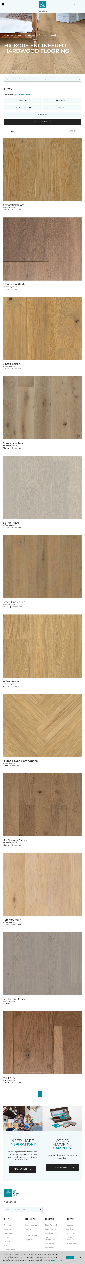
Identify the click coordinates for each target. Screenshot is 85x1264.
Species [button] (62, 108)
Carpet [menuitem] (6, 1237)
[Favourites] (78, 4)
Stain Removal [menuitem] (51, 1225)
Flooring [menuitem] (7, 1225)
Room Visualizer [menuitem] (31, 1225)
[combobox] (40, 79)
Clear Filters (24, 95)
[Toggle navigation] (3, 4)
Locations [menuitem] (70, 1229)
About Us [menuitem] (69, 1225)
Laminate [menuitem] (8, 1241)
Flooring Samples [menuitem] (28, 1230)
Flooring (20, 35)
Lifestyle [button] (62, 101)
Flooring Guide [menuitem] (51, 1233)
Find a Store (42, 11)
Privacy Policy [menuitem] (71, 1244)
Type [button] (23, 101)
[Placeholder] (21, 1209)
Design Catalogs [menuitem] (31, 1236)
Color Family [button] (23, 108)
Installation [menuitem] (49, 1248)
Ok (70, 1257)
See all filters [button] (42, 122)
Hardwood (31, 35)
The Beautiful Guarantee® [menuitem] (50, 1238)
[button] (74, 4)
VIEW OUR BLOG (23, 1169)
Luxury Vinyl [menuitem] (9, 1229)
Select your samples (62, 1167)
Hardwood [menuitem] (8, 1233)
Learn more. (56, 1260)
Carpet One (8, 35)
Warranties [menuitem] (49, 1244)
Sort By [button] (74, 131)
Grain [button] (42, 115)
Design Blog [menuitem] (29, 1240)
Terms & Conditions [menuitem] (70, 1238)
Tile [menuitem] (5, 1245)
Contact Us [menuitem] (70, 1233)
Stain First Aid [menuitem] (50, 1229)
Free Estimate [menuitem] (9, 1250)
